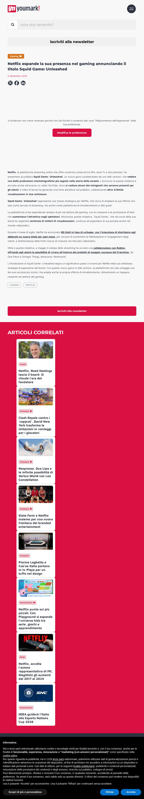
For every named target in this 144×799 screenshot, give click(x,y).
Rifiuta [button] (110, 792)
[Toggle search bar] (12, 24)
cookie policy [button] (10, 755)
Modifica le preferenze (72, 132)
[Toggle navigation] (131, 8)
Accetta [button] (130, 792)
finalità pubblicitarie (84, 766)
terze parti (58, 759)
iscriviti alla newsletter (72, 41)
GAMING (14, 285)
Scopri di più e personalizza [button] (25, 792)
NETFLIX (30, 285)
